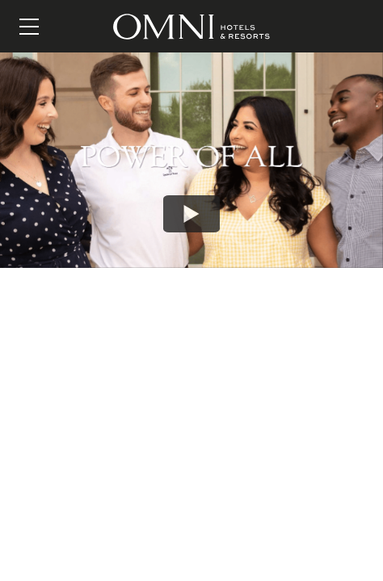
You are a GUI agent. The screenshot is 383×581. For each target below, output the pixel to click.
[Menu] (29, 27)
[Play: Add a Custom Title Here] (191, 213)
